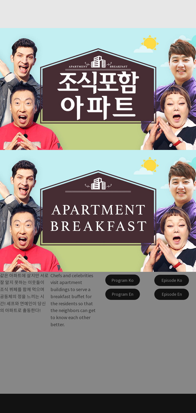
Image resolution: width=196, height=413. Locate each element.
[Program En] (122, 294)
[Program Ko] (122, 280)
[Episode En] (171, 294)
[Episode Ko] (171, 280)
